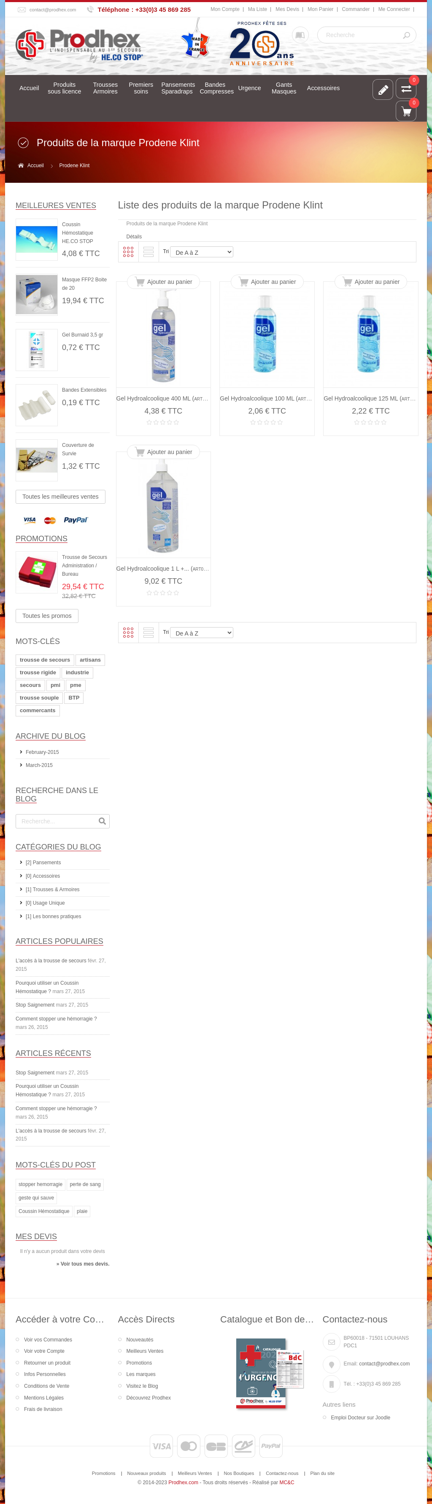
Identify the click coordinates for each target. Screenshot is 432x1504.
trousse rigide (38, 672)
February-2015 (42, 752)
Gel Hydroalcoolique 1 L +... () (164, 568)
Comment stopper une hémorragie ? (56, 1019)
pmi (55, 685)
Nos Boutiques (239, 1473)
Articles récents (53, 1053)
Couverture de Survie (78, 449)
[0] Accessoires (43, 876)
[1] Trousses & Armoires (53, 889)
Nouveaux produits (146, 1473)
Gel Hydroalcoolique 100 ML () (268, 398)
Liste (148, 252)
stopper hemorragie (40, 1184)
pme (75, 685)
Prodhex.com (183, 1482)
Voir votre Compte (44, 1351)
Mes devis (36, 1236)
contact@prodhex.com (53, 9)
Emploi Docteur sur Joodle (361, 1418)
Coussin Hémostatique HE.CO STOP (77, 233)
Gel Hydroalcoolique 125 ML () (372, 398)
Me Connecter (394, 9)
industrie (77, 672)
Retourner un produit (47, 1363)
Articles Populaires (59, 941)
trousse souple (39, 698)
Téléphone (114, 9)
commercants (38, 710)
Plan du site (322, 1473)
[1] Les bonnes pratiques (53, 916)
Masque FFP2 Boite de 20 (84, 284)
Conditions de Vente (46, 1386)
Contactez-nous (282, 1473)
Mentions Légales (44, 1398)
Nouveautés (140, 1340)
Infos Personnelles (45, 1374)
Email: (351, 1364)
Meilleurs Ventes (145, 1351)
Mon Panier (320, 9)
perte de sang (85, 1184)
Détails (134, 237)
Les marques (141, 1374)
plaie (82, 1211)
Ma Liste (257, 9)
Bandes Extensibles (84, 390)
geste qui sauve (36, 1198)
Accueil (35, 165)
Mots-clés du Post (56, 1165)
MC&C (286, 1482)
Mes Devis (287, 9)
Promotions (42, 538)
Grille (128, 252)
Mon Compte (225, 9)
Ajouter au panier (169, 281)
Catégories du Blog (58, 847)
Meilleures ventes (56, 205)
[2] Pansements (43, 863)
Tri (166, 251)
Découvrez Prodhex (149, 1398)
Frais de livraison (43, 1409)
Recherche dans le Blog (57, 794)
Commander (356, 9)
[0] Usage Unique (45, 903)
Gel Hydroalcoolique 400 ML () (165, 398)
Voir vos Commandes (48, 1340)
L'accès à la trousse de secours (51, 961)
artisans (90, 660)
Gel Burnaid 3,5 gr (82, 335)
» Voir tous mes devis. (83, 1264)
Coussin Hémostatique (44, 1211)
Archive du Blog (51, 736)
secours (30, 685)
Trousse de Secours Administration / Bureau (84, 565)
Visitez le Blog (142, 1386)
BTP (73, 698)
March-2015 (39, 765)
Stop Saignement (35, 1005)
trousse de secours (45, 660)
